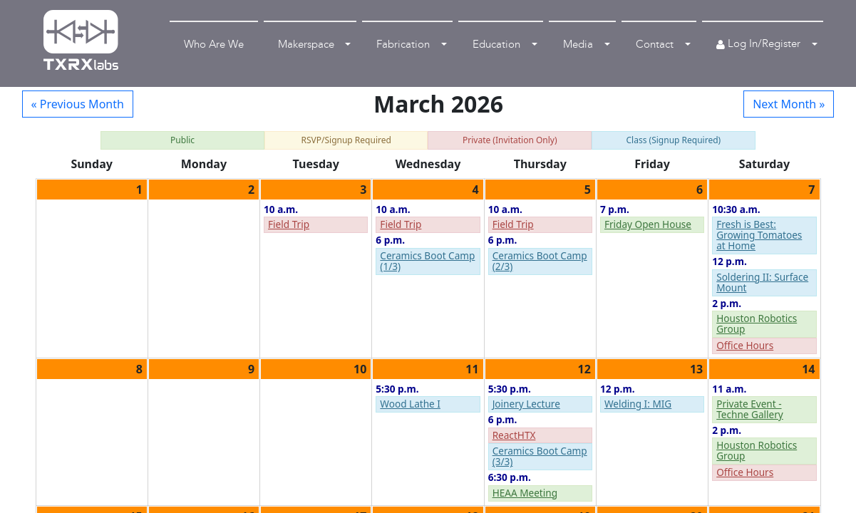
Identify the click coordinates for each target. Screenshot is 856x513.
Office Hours (744, 345)
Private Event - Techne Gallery (749, 409)
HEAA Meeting (525, 492)
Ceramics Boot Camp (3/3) (540, 456)
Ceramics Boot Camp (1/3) (427, 261)
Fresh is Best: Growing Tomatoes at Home (759, 234)
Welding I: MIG (637, 403)
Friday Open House (647, 224)
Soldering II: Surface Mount (762, 282)
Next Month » (789, 104)
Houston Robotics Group (756, 323)
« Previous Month (77, 104)
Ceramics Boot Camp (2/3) (540, 261)
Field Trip (288, 224)
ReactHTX (514, 435)
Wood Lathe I (410, 403)
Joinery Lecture (526, 403)
